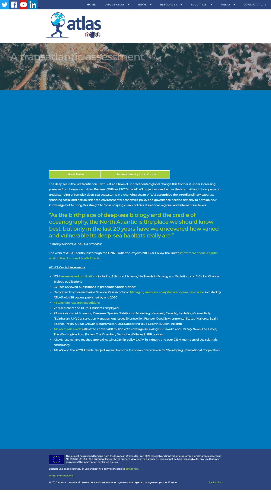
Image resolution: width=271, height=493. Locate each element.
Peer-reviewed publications (77, 276)
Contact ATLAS (255, 4)
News (142, 4)
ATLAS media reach (67, 329)
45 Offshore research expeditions (77, 302)
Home (91, 4)
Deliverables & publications (135, 174)
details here (132, 468)
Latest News (75, 174)
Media (225, 4)
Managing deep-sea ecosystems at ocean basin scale (167, 292)
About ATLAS (115, 4)
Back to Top (215, 482)
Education (198, 4)
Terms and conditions (61, 475)
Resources (168, 4)
